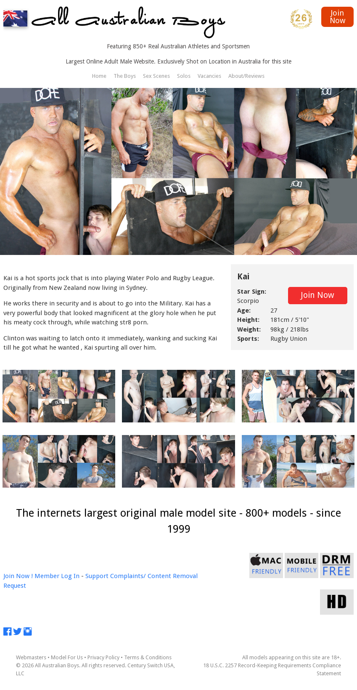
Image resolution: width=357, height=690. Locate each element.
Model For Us (67, 657)
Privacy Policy (103, 657)
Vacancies (209, 76)
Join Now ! (18, 576)
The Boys (125, 76)
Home (99, 76)
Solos (183, 76)
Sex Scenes (156, 76)
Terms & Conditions (148, 657)
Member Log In (56, 576)
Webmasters (31, 657)
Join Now (337, 16)
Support (96, 576)
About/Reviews (246, 76)
